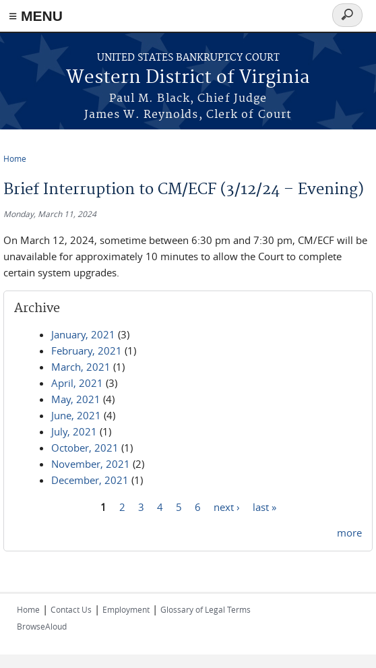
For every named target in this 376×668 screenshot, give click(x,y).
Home (14, 158)
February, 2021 (86, 350)
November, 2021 (90, 463)
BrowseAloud (42, 626)
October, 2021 (85, 447)
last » (264, 506)
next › (227, 506)
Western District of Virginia (188, 78)
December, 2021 (90, 480)
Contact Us (71, 609)
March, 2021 (81, 366)
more (349, 532)
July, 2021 (74, 431)
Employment (126, 609)
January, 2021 (83, 334)
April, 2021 (77, 383)
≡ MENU (36, 16)
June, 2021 (76, 415)
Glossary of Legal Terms (205, 609)
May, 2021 (75, 399)
